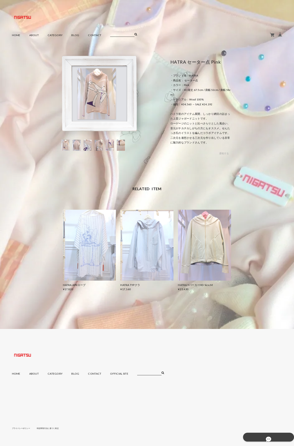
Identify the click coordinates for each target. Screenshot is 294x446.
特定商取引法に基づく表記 (54, 428)
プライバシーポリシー (23, 428)
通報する (224, 153)
